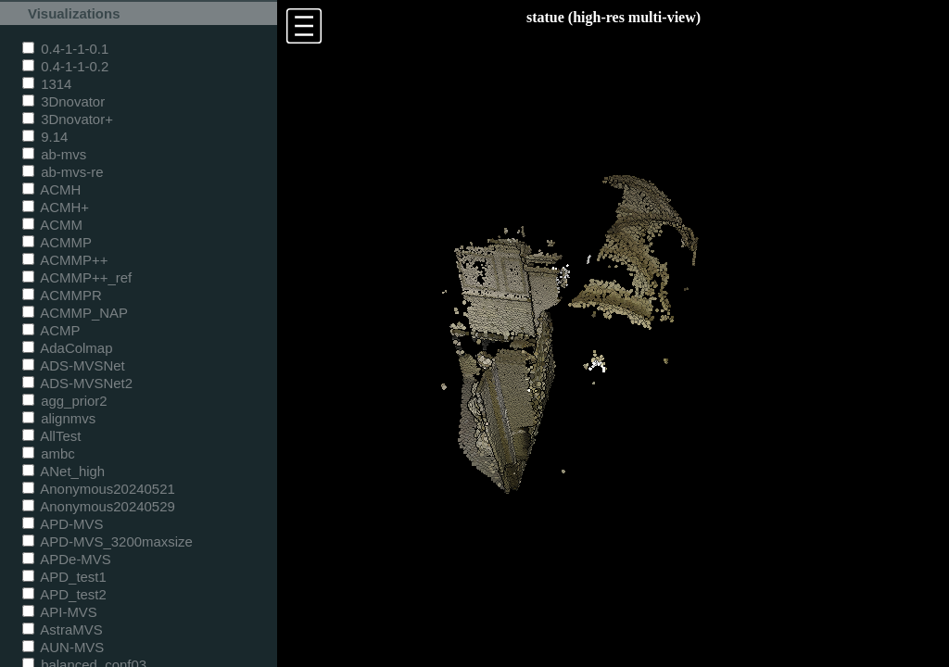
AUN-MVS (63, 647)
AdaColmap (67, 348)
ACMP (51, 330)
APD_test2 (64, 594)
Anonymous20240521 (98, 489)
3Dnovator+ (67, 119)
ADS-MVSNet (73, 365)
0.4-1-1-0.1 (65, 49)
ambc (48, 453)
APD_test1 (64, 577)
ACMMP (57, 242)
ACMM (52, 225)
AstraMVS (62, 629)
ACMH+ (55, 207)
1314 (46, 84)
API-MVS (59, 612)
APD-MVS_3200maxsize (107, 541)
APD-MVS (62, 524)
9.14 (45, 137)
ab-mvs (54, 154)
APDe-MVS (66, 559)
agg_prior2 (65, 401)
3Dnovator (63, 101)
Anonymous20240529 (98, 506)
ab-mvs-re (62, 172)
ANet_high (63, 471)
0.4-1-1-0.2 (65, 66)
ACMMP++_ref (77, 277)
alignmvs (58, 418)
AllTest (51, 436)
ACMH (51, 189)
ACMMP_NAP (75, 313)
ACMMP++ (65, 260)
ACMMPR (62, 295)
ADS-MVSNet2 (77, 383)
